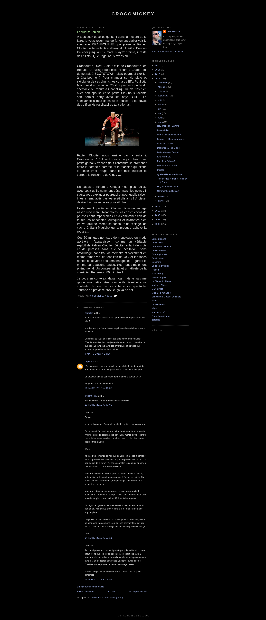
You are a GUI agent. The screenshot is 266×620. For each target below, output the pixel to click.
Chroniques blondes (161, 246)
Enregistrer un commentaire (90, 586)
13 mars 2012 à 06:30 (98, 388)
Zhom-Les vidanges (161, 316)
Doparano (89, 361)
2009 (158, 215)
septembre (163, 95)
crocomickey (133, 13)
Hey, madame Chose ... (168, 186)
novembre (163, 87)
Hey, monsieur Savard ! (168, 126)
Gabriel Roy (157, 273)
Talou (154, 300)
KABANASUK (163, 156)
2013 (158, 74)
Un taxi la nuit (158, 304)
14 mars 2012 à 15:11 (98, 538)
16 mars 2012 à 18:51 (98, 579)
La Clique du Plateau (162, 281)
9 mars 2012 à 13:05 (98, 354)
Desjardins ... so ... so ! (168, 148)
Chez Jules (157, 242)
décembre (163, 82)
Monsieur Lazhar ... (166, 143)
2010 (158, 210)
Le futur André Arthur (167, 165)
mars (160, 122)
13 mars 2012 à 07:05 (98, 405)
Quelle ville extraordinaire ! (170, 174)
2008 (158, 219)
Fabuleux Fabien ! (166, 161)
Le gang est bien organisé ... (171, 139)
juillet (160, 104)
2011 (158, 206)
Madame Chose (159, 285)
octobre (162, 91)
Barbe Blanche (159, 239)
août (160, 100)
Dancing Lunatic (159, 254)
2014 (158, 69)
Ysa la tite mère (159, 312)
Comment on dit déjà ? (168, 191)
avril (160, 117)
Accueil (111, 591)
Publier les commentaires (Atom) (107, 597)
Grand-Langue (159, 277)
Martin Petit (157, 289)
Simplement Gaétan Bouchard (166, 296)
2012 (158, 78)
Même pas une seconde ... (170, 134)
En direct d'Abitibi (160, 266)
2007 (158, 224)
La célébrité (162, 130)
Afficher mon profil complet (168, 52)
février (161, 196)
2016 (158, 65)
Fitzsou (155, 269)
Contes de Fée (159, 250)
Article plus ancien (138, 591)
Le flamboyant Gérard (167, 152)
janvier (161, 200)
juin (160, 109)
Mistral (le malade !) (161, 293)
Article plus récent (85, 591)
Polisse (160, 170)
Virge (154, 308)
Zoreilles (89, 313)
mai (160, 113)
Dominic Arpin (158, 258)
